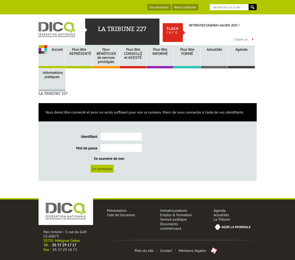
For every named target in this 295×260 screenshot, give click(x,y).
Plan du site (144, 250)
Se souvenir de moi (106, 158)
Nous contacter (185, 7)
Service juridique (173, 219)
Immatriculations (173, 210)
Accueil (57, 49)
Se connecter (159, 7)
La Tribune (222, 219)
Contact (166, 250)
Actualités (214, 50)
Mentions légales (192, 250)
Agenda (241, 50)
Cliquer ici (240, 39)
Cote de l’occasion (121, 214)
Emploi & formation (176, 214)
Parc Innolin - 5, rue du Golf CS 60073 (65, 233)
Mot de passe (86, 148)
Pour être (79, 52)
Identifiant (89, 136)
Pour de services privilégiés (106, 56)
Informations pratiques (52, 75)
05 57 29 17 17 (64, 245)
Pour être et (133, 54)
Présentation (117, 210)
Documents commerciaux (170, 226)
